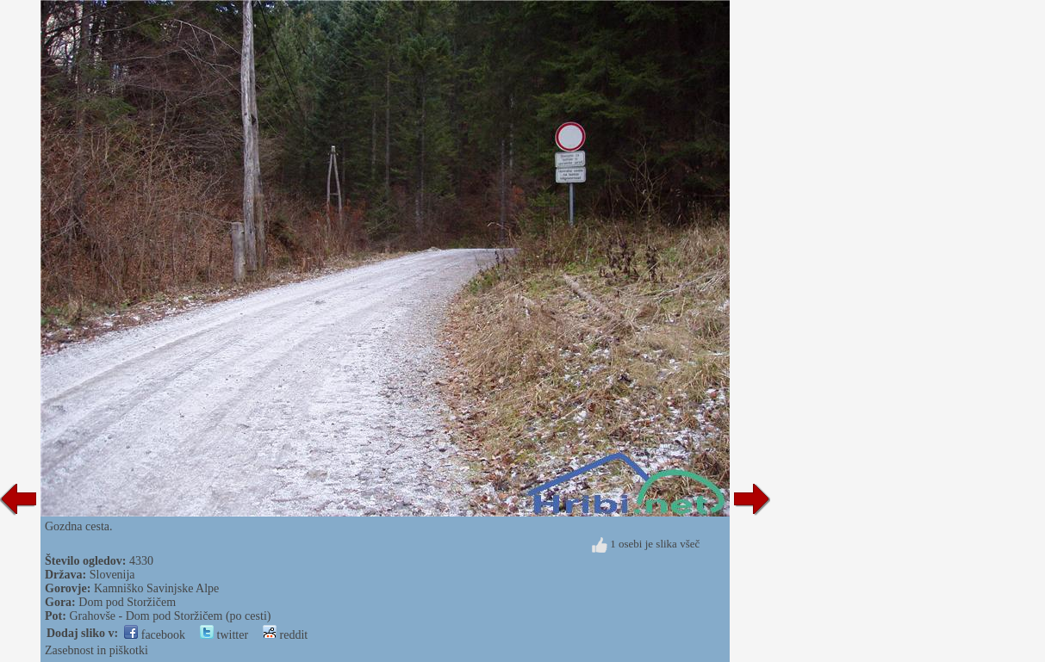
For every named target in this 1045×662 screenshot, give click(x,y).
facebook (154, 634)
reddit (285, 634)
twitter (224, 634)
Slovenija (112, 574)
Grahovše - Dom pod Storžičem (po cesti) (170, 615)
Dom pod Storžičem (127, 602)
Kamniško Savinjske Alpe (156, 588)
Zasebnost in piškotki (96, 650)
